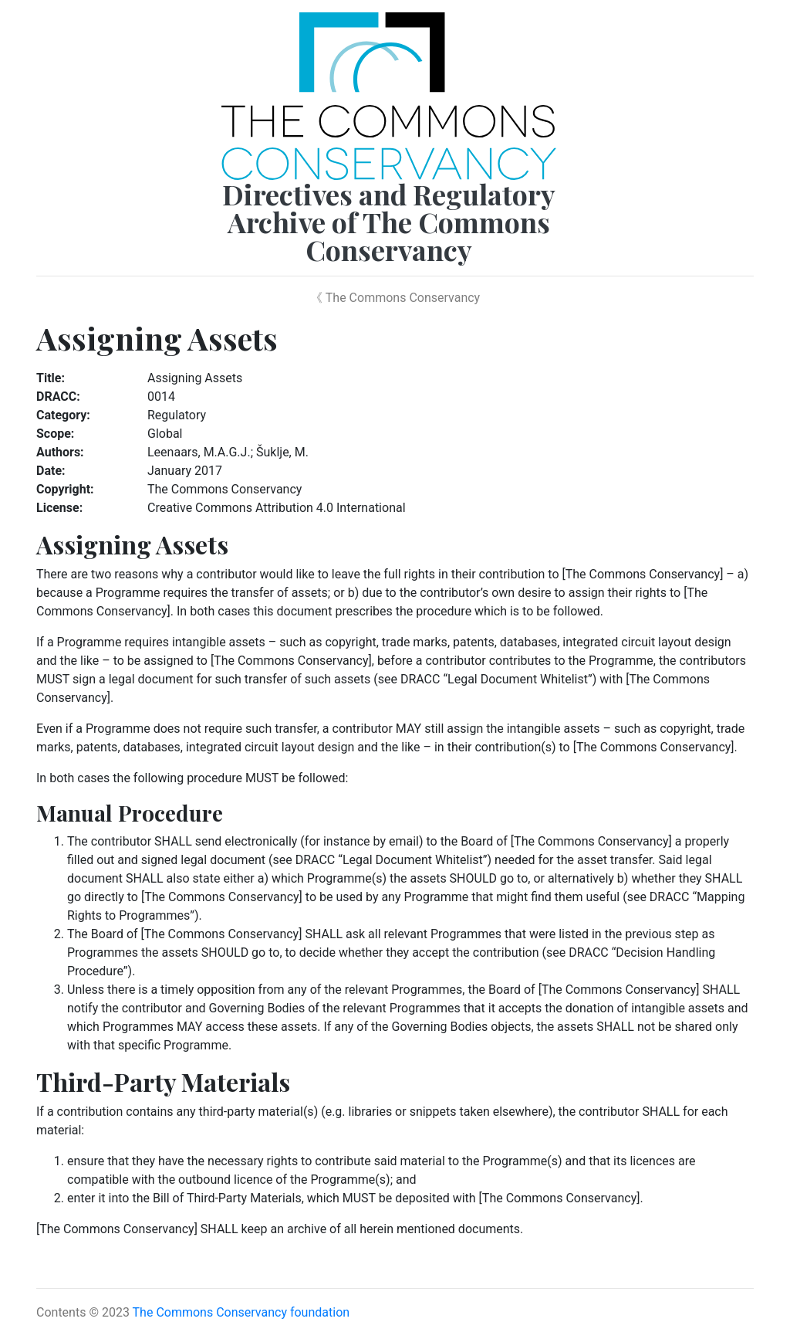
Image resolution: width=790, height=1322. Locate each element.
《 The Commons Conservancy (395, 297)
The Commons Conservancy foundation (241, 1312)
